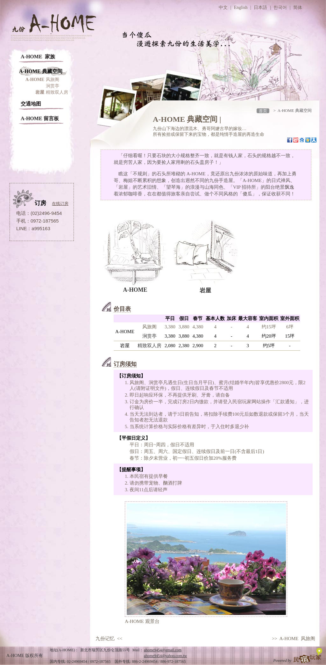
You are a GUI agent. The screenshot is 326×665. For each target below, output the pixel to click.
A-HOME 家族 (38, 56)
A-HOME (135, 289)
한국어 (280, 7)
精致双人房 (57, 92)
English (241, 7)
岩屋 (205, 289)
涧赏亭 (52, 86)
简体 (297, 7)
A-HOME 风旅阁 (297, 638)
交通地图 (31, 103)
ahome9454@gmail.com (162, 650)
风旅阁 (52, 79)
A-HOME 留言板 (40, 118)
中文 (223, 7)
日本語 (260, 7)
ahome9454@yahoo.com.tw (165, 656)
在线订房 (60, 203)
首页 (263, 110)
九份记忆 (105, 638)
